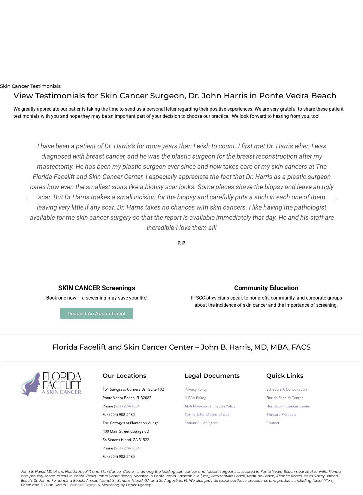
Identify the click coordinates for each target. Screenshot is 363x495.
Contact (272, 422)
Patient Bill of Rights (201, 422)
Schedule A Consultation (286, 389)
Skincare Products (281, 414)
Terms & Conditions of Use (207, 414)
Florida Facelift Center (284, 397)
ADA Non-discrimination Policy (210, 406)
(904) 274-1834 (127, 406)
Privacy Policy (196, 389)
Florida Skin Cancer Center (288, 406)
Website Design (83, 485)
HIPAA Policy (195, 397)
